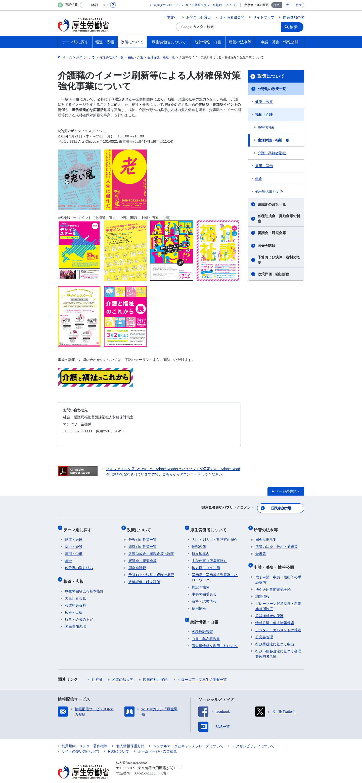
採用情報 (199, 604)
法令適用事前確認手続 (273, 582)
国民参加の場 (293, 17)
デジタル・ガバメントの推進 (278, 622)
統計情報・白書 (206, 615)
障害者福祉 (266, 127)
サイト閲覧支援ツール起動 (204, 5)
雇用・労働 (264, 166)
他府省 (97, 672)
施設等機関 (200, 583)
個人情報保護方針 (130, 738)
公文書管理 (264, 629)
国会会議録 (266, 246)
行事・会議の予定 (79, 612)
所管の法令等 (267, 527)
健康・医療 (264, 102)
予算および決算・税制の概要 (279, 260)
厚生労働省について (210, 527)
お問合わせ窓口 (198, 17)
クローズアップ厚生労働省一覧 (202, 672)
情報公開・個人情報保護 (274, 615)
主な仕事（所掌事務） (209, 556)
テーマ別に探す (79, 527)
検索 (295, 27)
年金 (258, 179)
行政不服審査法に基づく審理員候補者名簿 (278, 646)
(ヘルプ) (231, 5)
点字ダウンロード (166, 5)
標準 (277, 5)
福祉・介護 (264, 115)
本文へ (172, 17)
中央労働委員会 (204, 590)
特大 (299, 5)
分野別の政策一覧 (272, 89)
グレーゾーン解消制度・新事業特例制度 (278, 598)
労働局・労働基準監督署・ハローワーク (215, 573)
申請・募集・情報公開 (275, 561)
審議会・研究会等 (272, 233)
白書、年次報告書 (206, 631)
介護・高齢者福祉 (272, 153)
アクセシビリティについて (253, 738)
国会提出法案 (266, 535)
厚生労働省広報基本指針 (84, 583)
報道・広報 (75, 575)
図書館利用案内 (155, 672)
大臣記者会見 (75, 590)
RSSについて (118, 743)
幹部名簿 (199, 542)
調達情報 (262, 589)
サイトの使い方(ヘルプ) (80, 743)
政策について (271, 76)
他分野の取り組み (269, 192)
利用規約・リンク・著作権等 (84, 738)
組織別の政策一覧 (272, 204)
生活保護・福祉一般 (273, 140)
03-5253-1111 (145, 765)
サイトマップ (263, 17)
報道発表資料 (75, 597)
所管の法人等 (122, 672)
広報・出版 (73, 605)
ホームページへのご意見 (157, 743)
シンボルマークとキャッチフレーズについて (188, 738)
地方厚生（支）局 (206, 563)
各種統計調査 (202, 624)
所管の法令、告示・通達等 (276, 542)
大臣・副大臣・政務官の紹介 (215, 535)
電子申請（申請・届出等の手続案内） (278, 572)
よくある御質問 (232, 17)
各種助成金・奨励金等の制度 (279, 218)
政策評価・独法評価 (273, 274)
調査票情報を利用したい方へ (215, 638)
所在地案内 (200, 549)
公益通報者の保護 (269, 608)
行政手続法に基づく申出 (274, 636)
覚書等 (260, 549)
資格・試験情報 (204, 597)
